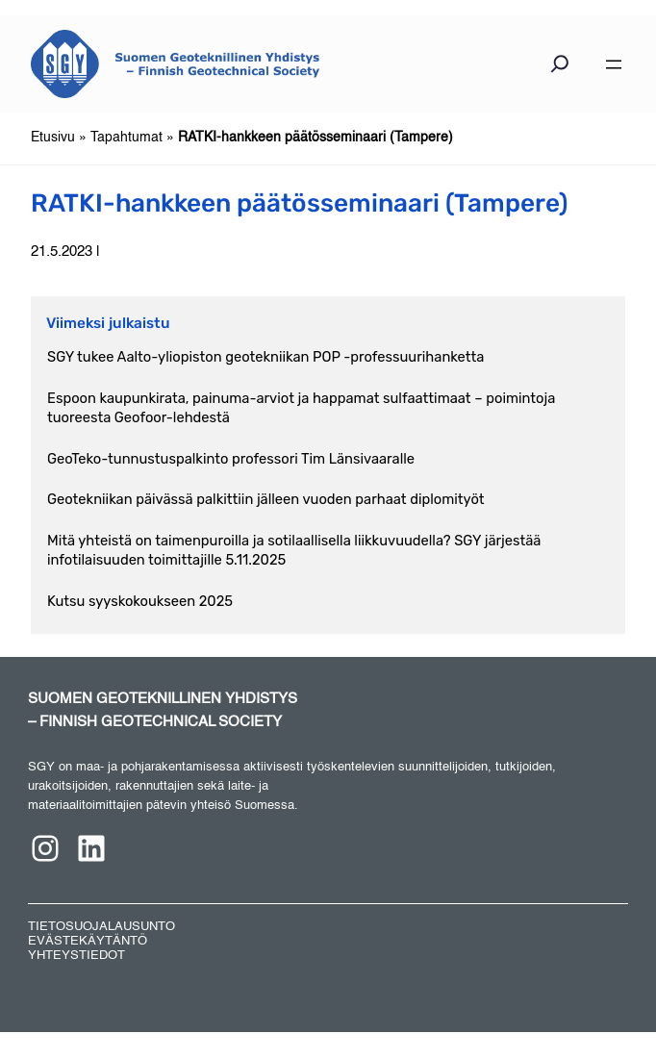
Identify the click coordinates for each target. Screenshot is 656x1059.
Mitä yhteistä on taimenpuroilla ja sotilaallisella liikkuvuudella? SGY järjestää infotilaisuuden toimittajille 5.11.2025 (294, 550)
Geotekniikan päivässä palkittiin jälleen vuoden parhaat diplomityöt (266, 499)
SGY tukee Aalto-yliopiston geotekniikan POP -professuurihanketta (265, 357)
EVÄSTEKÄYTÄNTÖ (87, 941)
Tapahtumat (126, 137)
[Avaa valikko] (613, 64)
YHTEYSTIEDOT (76, 955)
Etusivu (53, 137)
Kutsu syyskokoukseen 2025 (140, 601)
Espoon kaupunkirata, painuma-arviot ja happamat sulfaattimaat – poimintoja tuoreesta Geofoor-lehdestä (301, 408)
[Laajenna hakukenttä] (560, 68)
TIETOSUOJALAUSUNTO (101, 926)
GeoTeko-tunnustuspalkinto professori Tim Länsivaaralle (231, 458)
